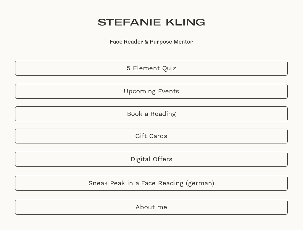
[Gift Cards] (151, 136)
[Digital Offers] (151, 159)
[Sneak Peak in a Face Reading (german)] (151, 183)
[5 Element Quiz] (151, 68)
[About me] (151, 207)
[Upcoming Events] (151, 91)
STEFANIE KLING (151, 22)
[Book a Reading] (151, 113)
